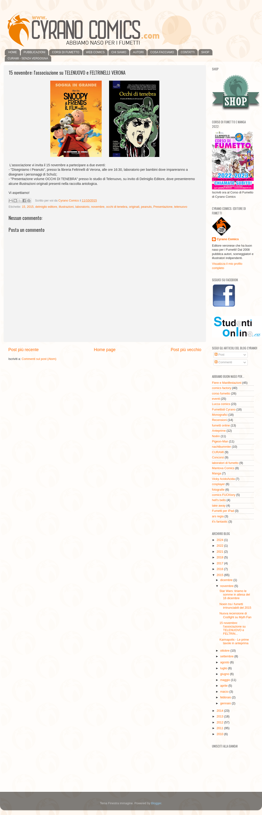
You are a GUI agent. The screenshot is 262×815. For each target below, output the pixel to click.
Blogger (156, 803)
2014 (220, 710)
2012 (220, 722)
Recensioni (219, 420)
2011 (220, 728)
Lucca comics (221, 404)
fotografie (218, 489)
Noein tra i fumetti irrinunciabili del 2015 (235, 605)
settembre (227, 656)
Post (219, 354)
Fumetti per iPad (223, 511)
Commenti (223, 362)
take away (219, 505)
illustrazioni (66, 206)
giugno (225, 674)
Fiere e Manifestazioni (226, 382)
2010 (220, 734)
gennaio (226, 703)
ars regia (218, 516)
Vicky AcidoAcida (223, 479)
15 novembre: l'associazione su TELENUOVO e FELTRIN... (232, 628)
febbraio (226, 697)
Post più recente (23, 349)
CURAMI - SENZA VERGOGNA (28, 58)
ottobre (225, 650)
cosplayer (218, 484)
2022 (220, 545)
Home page (105, 349)
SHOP (205, 52)
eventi (216, 398)
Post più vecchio (186, 349)
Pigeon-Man (220, 441)
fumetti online (221, 425)
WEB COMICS (95, 52)
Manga (216, 473)
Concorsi (218, 457)
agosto (225, 662)
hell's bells (219, 500)
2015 (30, 206)
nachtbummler (221, 446)
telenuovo (180, 206)
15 (23, 206)
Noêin (216, 436)
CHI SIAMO (118, 52)
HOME (12, 52)
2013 (220, 716)
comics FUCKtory (223, 495)
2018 (220, 557)
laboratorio (82, 206)
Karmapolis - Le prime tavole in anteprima (234, 641)
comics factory (221, 388)
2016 (220, 569)
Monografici (219, 414)
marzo (225, 691)
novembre (98, 206)
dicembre (226, 580)
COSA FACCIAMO (162, 52)
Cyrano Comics (228, 239)
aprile (224, 685)
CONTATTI (188, 52)
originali (134, 206)
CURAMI (218, 452)
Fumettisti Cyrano (224, 409)
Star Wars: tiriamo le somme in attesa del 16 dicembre (234, 594)
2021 (220, 551)
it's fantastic (219, 521)
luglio (224, 668)
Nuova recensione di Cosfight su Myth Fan (235, 615)
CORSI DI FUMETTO (65, 52)
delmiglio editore (46, 206)
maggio (225, 680)
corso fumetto (221, 393)
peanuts (146, 206)
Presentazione (163, 206)
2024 (220, 540)
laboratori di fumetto (225, 463)
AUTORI (138, 52)
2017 (220, 563)
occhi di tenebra (116, 206)
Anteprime (219, 430)
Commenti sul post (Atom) (39, 359)
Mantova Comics (223, 468)
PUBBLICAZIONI (34, 52)
